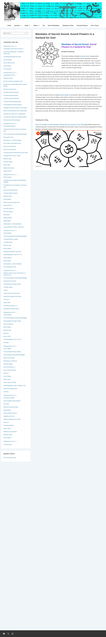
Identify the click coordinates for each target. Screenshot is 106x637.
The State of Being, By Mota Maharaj (12, 101)
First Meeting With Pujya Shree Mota (12, 56)
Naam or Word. (7, 336)
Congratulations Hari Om (9, 75)
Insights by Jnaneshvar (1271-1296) (12, 419)
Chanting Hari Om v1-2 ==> (10, 72)
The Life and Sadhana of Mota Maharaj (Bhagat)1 (15, 134)
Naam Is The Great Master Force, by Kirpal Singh (15, 110)
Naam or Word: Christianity (10, 382)
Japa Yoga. (6, 342)
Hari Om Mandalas (53, 25)
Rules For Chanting (8, 211)
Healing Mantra (7, 220)
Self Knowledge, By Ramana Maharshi (13, 104)
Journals (18, 25)
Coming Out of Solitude (9, 397)
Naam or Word (7, 302)
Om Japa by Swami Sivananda (11, 95)
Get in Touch (95, 25)
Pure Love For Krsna (8, 137)
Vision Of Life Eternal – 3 (9, 367)
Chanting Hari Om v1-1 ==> (10, 46)
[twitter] (8, 633)
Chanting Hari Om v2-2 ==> (10, 270)
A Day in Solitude (8, 314)
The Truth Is (6, 299)
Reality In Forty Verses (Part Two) (11, 202)
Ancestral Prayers (82, 25)
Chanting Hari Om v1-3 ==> (10, 123)
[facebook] (4, 633)
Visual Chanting (7, 65)
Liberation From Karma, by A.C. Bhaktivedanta (14, 113)
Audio (28, 25)
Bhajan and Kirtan (8, 217)
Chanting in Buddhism (9, 425)
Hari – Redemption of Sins (10, 266)
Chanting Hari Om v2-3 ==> (10, 312)
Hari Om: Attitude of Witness (10, 413)
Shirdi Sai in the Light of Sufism (11, 407)
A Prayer (6, 290)
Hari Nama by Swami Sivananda (11, 92)
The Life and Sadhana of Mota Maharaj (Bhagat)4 (15, 278)
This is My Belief (7, 69)
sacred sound (85, 56)
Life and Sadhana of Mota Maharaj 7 (12, 400)
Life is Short (6, 404)
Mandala (66, 44)
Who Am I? (6, 333)
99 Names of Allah (8, 434)
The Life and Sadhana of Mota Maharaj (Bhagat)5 (15, 317)
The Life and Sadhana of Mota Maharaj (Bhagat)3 (15, 236)
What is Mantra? (7, 199)
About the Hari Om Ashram (10, 281)
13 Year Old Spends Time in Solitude (12, 351)
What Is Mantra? (7, 437)
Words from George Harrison (10, 388)
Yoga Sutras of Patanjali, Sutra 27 (11, 308)
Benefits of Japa (7, 245)
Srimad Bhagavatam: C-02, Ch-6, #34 (12, 339)
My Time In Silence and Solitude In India (13, 81)
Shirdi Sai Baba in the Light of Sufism (12, 284)
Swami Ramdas (7, 260)
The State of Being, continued (10, 193)
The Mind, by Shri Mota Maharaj (11, 98)
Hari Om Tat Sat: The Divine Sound (12, 293)
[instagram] (12, 633)
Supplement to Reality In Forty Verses (12, 251)
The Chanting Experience (9, 126)
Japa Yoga (6, 391)
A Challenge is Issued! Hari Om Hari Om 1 (13, 48)
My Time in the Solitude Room (11, 190)
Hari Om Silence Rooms (9, 62)
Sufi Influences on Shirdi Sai (10, 361)
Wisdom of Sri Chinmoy (9, 357)
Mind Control (7, 214)
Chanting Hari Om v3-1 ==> (10, 395)
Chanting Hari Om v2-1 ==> (10, 230)
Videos (36, 25)
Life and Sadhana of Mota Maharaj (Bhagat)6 (14, 354)
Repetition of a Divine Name (10, 431)
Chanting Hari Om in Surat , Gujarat (12, 155)
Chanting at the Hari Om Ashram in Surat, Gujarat (15, 107)
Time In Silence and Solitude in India (12, 143)
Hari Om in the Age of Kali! (10, 457)
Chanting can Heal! (8, 78)
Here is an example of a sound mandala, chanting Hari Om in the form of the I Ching (59, 124)
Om (44, 25)
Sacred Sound (81, 44)
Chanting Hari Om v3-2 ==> (10, 441)
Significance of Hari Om (9, 416)
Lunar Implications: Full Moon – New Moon (14, 227)
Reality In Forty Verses (9, 168)
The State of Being (8, 161)
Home (9, 25)
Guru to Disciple (7, 376)
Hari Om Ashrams (8, 59)
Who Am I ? (6, 422)
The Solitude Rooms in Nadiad (11, 239)
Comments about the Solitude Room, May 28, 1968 (16, 152)
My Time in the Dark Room (10, 89)
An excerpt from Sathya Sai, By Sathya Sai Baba (15, 117)
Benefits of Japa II (8, 196)
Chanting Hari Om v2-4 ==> (10, 346)
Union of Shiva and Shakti (10, 370)
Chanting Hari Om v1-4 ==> (10, 174)
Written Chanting (7, 177)
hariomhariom (9, 19)
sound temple (65, 95)
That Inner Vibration (8, 364)
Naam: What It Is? (8, 171)
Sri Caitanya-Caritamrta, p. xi (10, 305)
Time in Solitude (7, 348)
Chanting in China (68, 25)
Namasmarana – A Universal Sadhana (12, 140)
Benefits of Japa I (8, 158)
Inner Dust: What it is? (9, 208)
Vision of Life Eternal (8, 324)
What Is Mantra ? (8, 248)
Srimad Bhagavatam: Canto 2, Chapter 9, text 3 (15, 385)
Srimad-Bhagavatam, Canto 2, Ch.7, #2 (13, 254)
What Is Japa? (7, 164)
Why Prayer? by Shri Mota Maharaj (12, 120)
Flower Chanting (7, 233)
